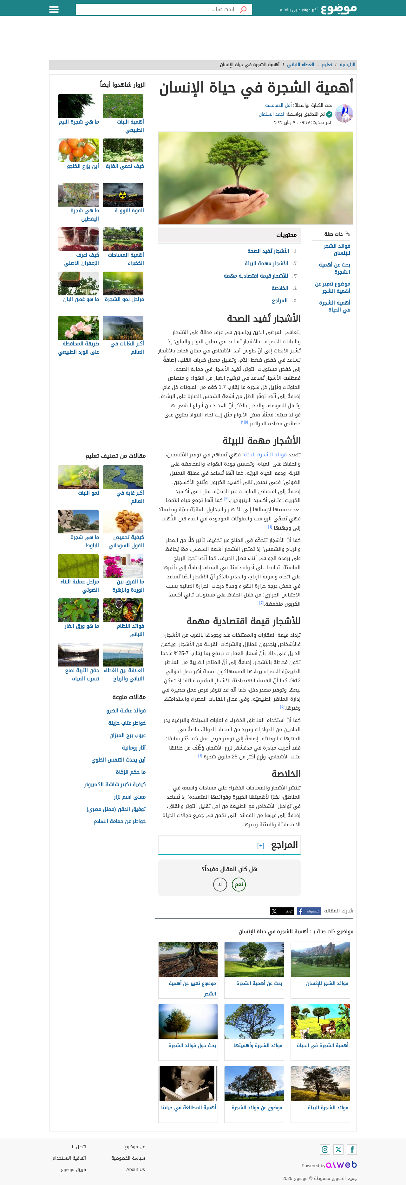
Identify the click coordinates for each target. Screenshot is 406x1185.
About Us (135, 1169)
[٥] (282, 706)
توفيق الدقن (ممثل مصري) (116, 809)
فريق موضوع (73, 1169)
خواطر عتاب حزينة (127, 723)
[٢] (243, 422)
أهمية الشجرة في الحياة (334, 306)
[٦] (200, 755)
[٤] (270, 526)
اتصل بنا (78, 1147)
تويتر (288, 911)
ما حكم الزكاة (131, 772)
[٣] (226, 498)
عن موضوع (134, 1147)
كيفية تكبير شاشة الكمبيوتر (115, 784)
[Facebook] (352, 1149)
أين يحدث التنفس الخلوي (118, 760)
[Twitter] (338, 1149)
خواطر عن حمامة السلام (120, 821)
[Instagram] (325, 1149)
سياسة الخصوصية (128, 1158)
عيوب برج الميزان (127, 735)
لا (220, 884)
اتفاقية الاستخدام (69, 1158)
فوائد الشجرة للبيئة (265, 455)
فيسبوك (313, 911)
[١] (246, 422)
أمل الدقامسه (278, 105)
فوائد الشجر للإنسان (337, 249)
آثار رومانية (134, 748)
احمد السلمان (271, 114)
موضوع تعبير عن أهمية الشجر (332, 287)
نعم (239, 884)
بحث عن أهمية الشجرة (334, 268)
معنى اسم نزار (130, 797)
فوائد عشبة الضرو (126, 711)
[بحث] (243, 9)
